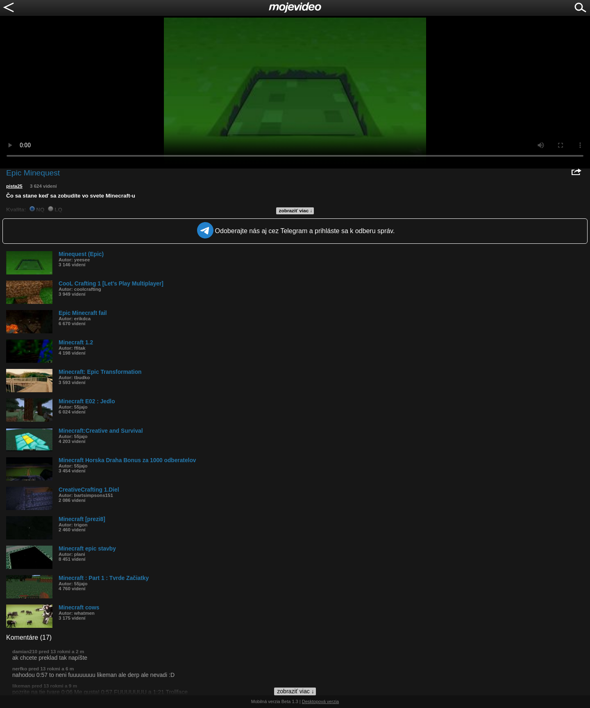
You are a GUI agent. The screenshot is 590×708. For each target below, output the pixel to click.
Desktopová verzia (320, 701)
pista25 (14, 186)
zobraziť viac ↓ (296, 211)
